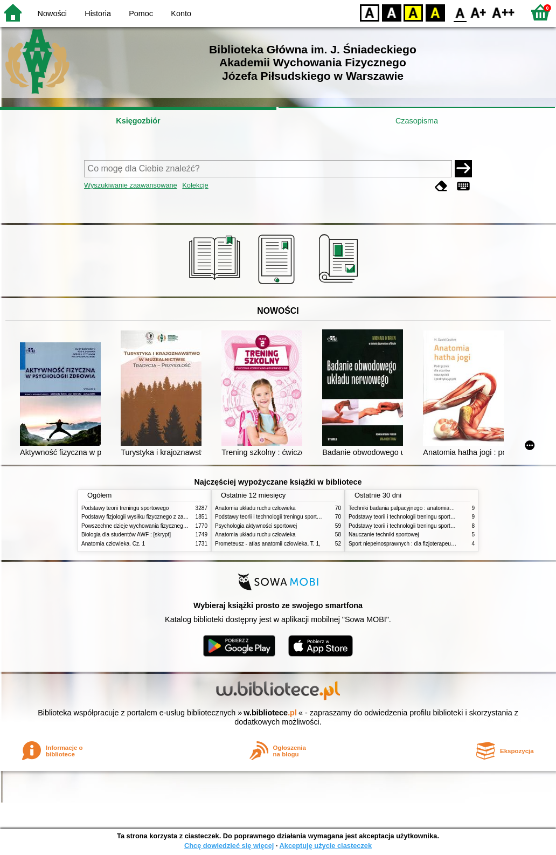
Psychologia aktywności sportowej (256, 526)
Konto (181, 13)
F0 (460, 12)
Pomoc (141, 13)
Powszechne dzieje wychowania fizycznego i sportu (143, 526)
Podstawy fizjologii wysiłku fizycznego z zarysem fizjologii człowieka (162, 517)
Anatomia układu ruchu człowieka (255, 508)
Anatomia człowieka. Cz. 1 (113, 544)
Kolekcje (195, 185)
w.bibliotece (270, 712)
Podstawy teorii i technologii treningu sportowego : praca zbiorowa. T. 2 (300, 517)
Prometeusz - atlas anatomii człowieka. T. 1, (268, 544)
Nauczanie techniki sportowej (384, 534)
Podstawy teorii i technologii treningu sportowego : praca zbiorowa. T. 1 (434, 526)
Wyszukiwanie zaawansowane (130, 185)
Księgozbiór (138, 120)
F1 (479, 12)
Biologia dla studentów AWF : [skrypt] (126, 534)
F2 (503, 12)
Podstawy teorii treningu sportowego (125, 508)
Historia (98, 13)
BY (435, 12)
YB (413, 12)
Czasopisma (416, 120)
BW (392, 12)
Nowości (52, 13)
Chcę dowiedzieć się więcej (229, 846)
